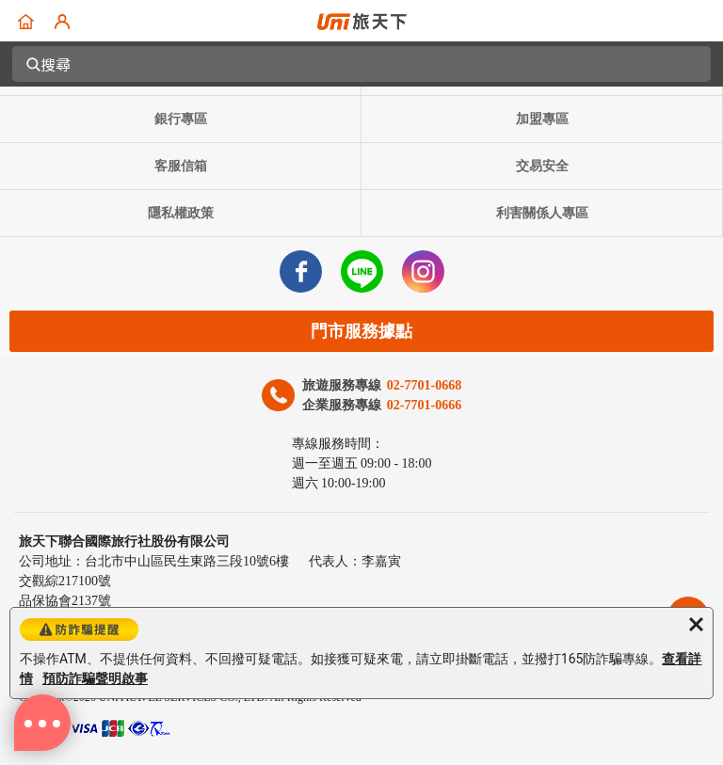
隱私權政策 (181, 213)
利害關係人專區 (542, 213)
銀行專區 (180, 119)
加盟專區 (542, 119)
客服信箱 (180, 166)
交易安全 (542, 166)
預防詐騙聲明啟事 (95, 678)
